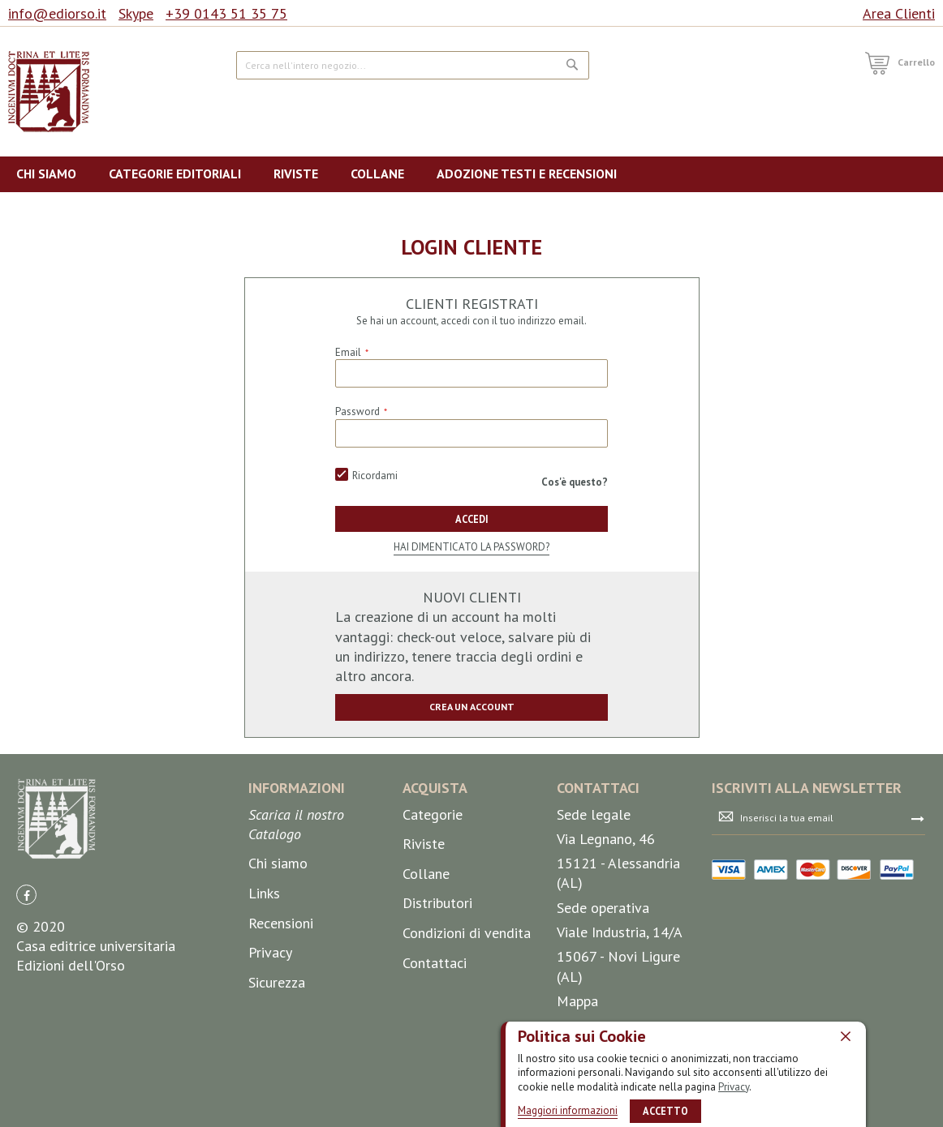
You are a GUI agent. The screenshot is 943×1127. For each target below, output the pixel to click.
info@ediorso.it (57, 13)
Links (264, 893)
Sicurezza (276, 982)
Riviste (424, 843)
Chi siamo (278, 864)
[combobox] (413, 65)
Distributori (437, 902)
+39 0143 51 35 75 (226, 13)
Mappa (577, 1001)
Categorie (433, 814)
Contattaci (435, 962)
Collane (426, 873)
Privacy (733, 1086)
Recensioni (280, 923)
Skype (135, 13)
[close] (845, 1035)
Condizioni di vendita (467, 932)
